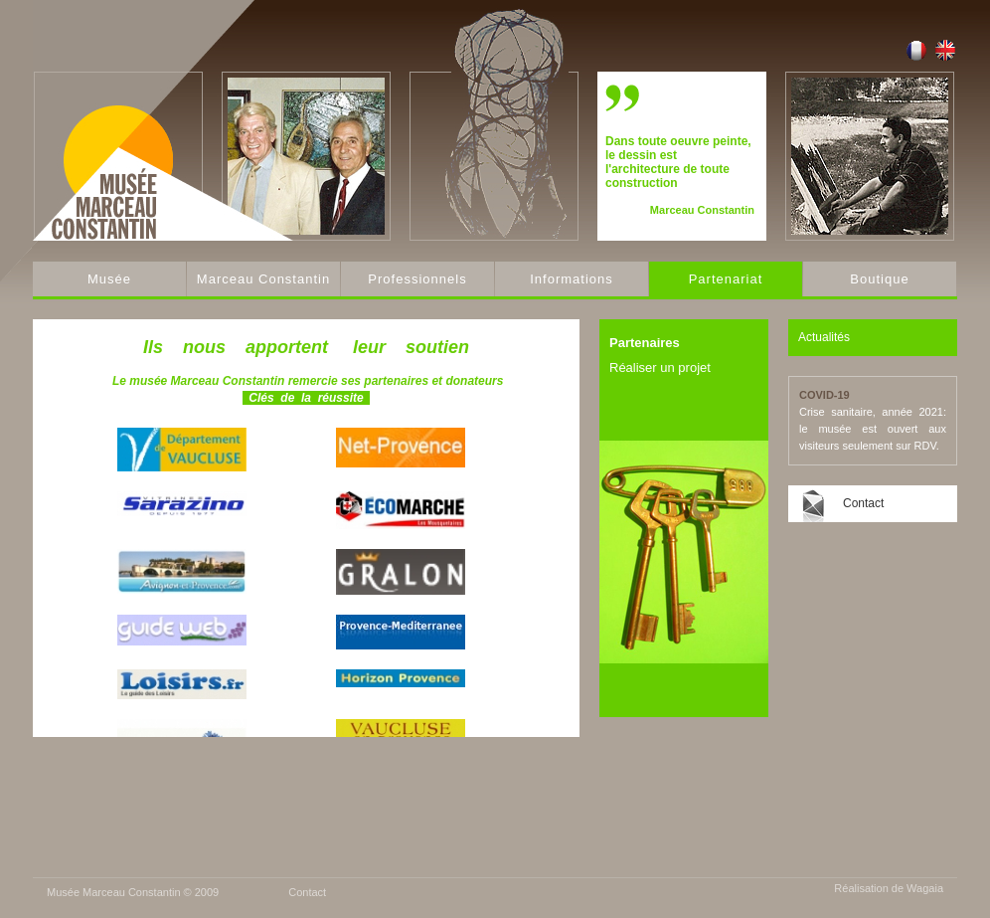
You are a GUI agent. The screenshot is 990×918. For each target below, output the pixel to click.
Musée (109, 279)
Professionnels (417, 279)
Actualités (824, 337)
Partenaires (644, 342)
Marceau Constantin (263, 279)
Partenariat (726, 279)
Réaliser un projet (660, 367)
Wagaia (925, 888)
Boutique (879, 279)
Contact (863, 503)
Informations (571, 279)
